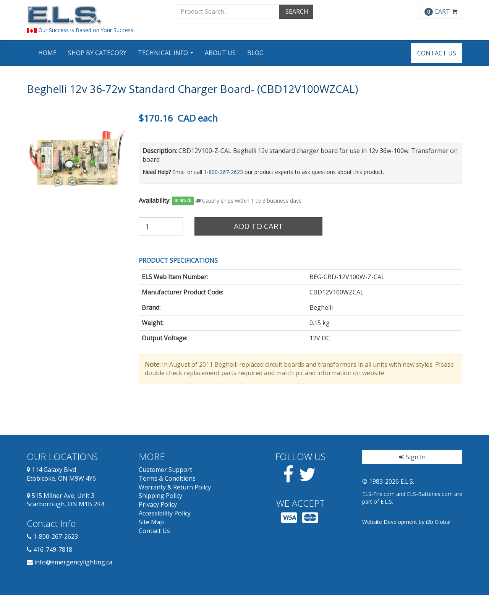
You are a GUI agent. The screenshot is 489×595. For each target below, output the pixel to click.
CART (440, 11)
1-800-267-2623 (223, 172)
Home (47, 53)
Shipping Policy (160, 495)
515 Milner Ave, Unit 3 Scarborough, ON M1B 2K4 (65, 500)
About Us (220, 53)
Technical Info (166, 55)
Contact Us (436, 53)
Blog (255, 53)
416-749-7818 (52, 549)
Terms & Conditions (167, 478)
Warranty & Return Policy (175, 487)
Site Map (151, 522)
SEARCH (296, 11)
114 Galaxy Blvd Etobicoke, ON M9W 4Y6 (61, 474)
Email (179, 172)
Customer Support (165, 469)
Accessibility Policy (165, 513)
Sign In (412, 457)
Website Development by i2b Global (406, 521)
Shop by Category (97, 53)
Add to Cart (258, 226)
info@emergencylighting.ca (73, 562)
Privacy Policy (158, 504)
